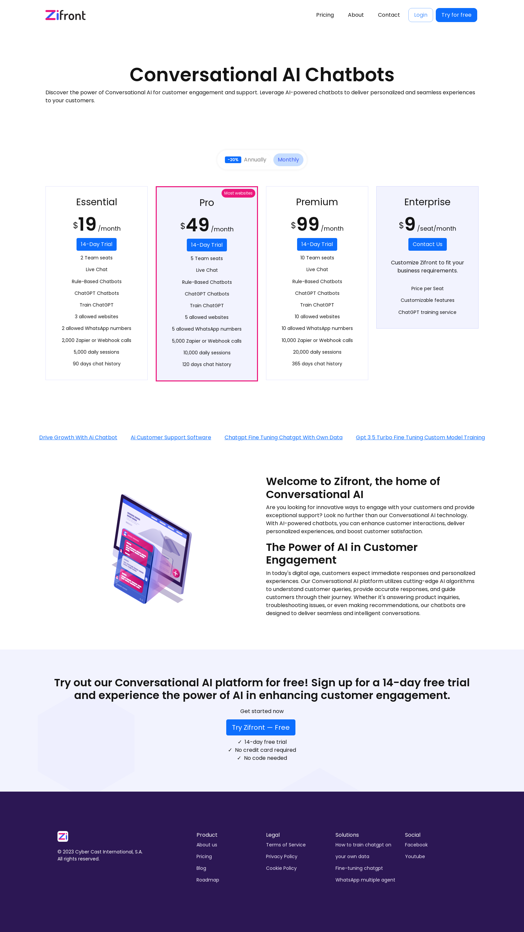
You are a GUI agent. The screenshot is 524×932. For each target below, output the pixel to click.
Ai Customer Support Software (171, 437)
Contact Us (427, 244)
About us (206, 844)
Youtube (415, 856)
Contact (389, 15)
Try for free (456, 15)
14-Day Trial (96, 244)
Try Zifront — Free (261, 727)
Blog (201, 868)
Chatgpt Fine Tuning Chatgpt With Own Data (284, 437)
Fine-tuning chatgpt (359, 868)
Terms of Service (286, 844)
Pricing (325, 15)
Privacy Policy (281, 856)
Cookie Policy (281, 868)
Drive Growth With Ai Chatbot (78, 437)
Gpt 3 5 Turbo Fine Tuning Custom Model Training (420, 437)
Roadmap (207, 880)
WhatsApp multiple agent (365, 880)
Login (420, 15)
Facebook (416, 844)
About (356, 15)
